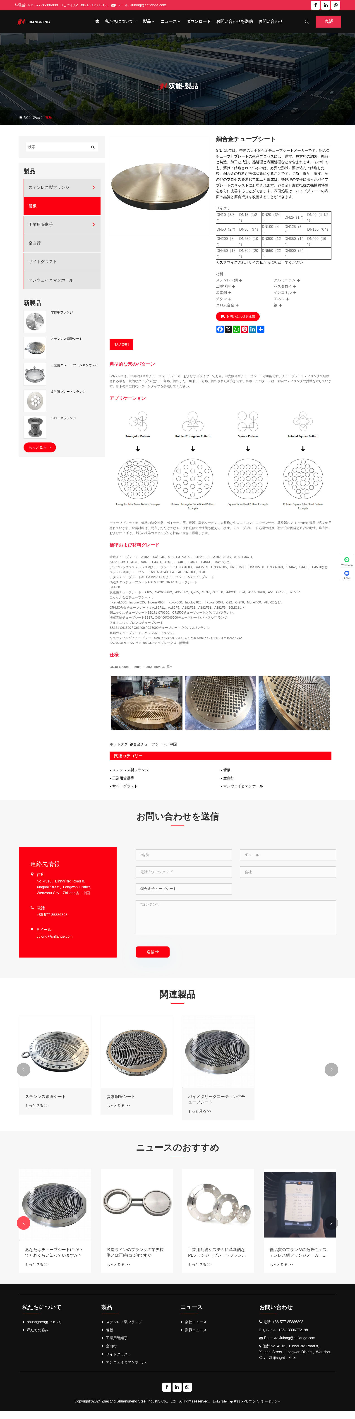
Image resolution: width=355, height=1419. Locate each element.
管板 (48, 118)
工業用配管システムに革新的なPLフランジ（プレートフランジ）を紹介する (298, 1260)
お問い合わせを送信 (234, 21)
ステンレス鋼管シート (66, 339)
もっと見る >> (36, 1110)
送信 (152, 954)
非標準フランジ (62, 312)
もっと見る (40, 447)
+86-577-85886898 (42, 5)
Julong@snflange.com (148, 5)
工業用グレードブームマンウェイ (74, 365)
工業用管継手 (41, 224)
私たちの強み (35, 1338)
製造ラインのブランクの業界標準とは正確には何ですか (216, 1260)
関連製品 (177, 997)
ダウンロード (198, 21)
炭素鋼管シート (121, 1101)
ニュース (171, 21)
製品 (149, 21)
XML (244, 1409)
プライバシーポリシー (265, 1409)
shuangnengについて (41, 1330)
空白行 (35, 243)
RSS (237, 1409)
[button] (23, 1074)
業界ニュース (193, 1338)
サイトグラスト (43, 261)
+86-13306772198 (93, 5)
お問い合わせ (270, 21)
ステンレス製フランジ (49, 187)
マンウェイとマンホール (51, 280)
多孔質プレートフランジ (68, 391)
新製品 (32, 303)
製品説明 (121, 345)
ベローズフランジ (63, 418)
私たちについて (121, 21)
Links (216, 1409)
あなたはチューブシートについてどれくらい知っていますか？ (135, 1260)
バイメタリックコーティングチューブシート (216, 1104)
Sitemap (227, 1409)
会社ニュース (193, 1330)
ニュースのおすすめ (177, 1153)
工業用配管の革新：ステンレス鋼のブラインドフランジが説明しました (53, 1260)
